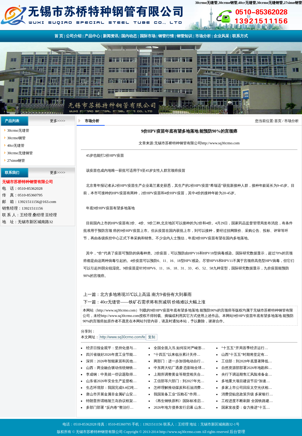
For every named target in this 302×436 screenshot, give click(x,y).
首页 (278, 121)
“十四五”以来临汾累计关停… (177, 354)
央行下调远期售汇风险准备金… (246, 374)
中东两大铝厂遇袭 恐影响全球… (179, 368)
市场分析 (203, 36)
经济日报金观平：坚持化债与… (111, 348)
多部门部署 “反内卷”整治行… (110, 407)
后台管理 (237, 431)
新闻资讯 (111, 36)
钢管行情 (166, 36)
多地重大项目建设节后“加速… (245, 381)
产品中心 (92, 36)
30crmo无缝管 (206, 3)
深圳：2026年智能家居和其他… (111, 361)
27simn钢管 (293, 3)
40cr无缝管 (247, 3)
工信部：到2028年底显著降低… (246, 361)
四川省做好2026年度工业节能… (111, 354)
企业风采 (221, 36)
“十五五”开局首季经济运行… (244, 348)
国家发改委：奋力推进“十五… (245, 407)
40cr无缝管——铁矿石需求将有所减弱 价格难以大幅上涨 (152, 302)
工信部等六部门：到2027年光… (179, 381)
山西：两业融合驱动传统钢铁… (111, 368)
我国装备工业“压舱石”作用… (177, 394)
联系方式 (240, 36)
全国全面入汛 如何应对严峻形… (179, 348)
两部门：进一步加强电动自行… (179, 361)
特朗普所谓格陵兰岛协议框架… (111, 401)
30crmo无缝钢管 (270, 3)
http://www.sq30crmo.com (220, 143)
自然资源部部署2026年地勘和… (246, 368)
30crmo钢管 (227, 3)
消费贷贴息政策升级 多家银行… (247, 394)
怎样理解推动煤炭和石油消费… (179, 387)
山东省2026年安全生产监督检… (111, 381)
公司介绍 (74, 36)
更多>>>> (57, 121)
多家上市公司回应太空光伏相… (246, 387)
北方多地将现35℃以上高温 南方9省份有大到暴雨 (146, 294)
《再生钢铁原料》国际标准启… (179, 401)
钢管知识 (184, 36)
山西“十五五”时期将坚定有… (244, 354)
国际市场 (148, 36)
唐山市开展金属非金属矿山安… (111, 394)
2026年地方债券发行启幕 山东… (179, 407)
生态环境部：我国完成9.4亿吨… (111, 387)
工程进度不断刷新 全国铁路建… (247, 401)
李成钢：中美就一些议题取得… (111, 374)
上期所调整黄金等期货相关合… (179, 374)
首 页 (58, 36)
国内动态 (129, 36)
